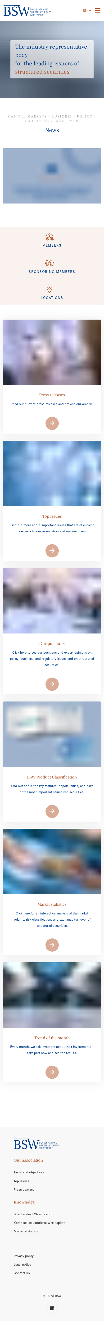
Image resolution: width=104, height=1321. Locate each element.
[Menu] (97, 11)
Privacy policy (24, 1256)
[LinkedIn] (52, 1308)
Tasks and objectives (29, 1172)
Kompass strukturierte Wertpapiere (39, 1223)
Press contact (24, 1189)
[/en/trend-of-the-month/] (52, 176)
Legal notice (22, 1264)
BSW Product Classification (33, 1214)
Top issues (21, 1181)
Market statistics (26, 1231)
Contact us (22, 1273)
